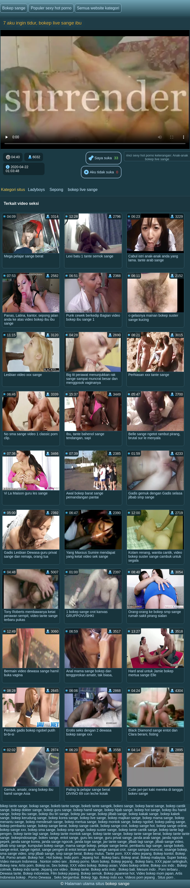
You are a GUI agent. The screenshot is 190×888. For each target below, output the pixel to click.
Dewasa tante (10, 873)
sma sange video (13, 854)
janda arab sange (147, 838)
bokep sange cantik (84, 826)
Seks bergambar (66, 877)
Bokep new (8, 865)
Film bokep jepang (65, 873)
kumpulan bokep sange (46, 846)
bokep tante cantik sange (138, 830)
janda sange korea (25, 842)
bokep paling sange (170, 822)
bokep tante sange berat (142, 834)
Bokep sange (13, 8)
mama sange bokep (81, 846)
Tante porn (114, 854)
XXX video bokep (83, 865)
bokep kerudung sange (29, 818)
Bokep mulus (94, 854)
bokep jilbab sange (112, 814)
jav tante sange (115, 842)
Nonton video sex (54, 861)
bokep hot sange (147, 810)
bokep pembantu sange (18, 826)
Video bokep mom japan (155, 873)
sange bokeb (174, 846)
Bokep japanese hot (119, 873)
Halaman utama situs (84, 883)
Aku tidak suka (99, 172)
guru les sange (91, 838)
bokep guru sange (57, 810)
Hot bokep (54, 857)
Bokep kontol (163, 854)
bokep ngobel (142, 822)
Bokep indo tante (26, 869)
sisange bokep (176, 850)
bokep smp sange (71, 830)
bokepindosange (24, 838)
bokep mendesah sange (44, 822)
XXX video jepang (137, 854)
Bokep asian (108, 865)
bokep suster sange (101, 830)
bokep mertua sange (80, 822)
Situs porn (166, 877)
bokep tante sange (107, 834)
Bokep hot (36, 857)
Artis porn (26, 865)
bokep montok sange (114, 822)
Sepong (56, 189)
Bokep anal (130, 857)
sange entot (9, 850)
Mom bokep (100, 861)
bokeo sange (123, 806)
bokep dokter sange (26, 810)
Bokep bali (127, 869)
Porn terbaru (169, 869)
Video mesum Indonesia (19, 861)
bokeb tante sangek (96, 806)
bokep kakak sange (144, 814)
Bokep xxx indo (163, 865)
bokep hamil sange (88, 810)
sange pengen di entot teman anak (68, 850)
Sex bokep (60, 865)
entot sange (69, 838)
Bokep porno (79, 861)
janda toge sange (88, 842)
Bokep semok (91, 873)
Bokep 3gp (89, 877)
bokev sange (48, 838)
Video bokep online (134, 865)
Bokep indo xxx (111, 877)
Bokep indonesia (36, 873)
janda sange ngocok (57, 842)
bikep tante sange (13, 806)
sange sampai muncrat (145, 850)
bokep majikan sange (124, 818)
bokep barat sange (149, 806)
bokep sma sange (41, 830)
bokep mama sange (157, 818)
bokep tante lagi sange (31, 834)
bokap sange (39, 806)
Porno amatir (16, 857)
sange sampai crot (111, 850)
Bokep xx (42, 865)
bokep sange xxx (13, 830)
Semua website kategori (98, 8)
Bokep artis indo (104, 869)
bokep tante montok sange (70, 834)
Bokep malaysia (153, 857)
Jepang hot (91, 857)
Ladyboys (36, 189)
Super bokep (177, 857)
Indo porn (72, 857)
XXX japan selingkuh (171, 861)
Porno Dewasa (40, 877)
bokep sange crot (113, 826)
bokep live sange (82, 189)
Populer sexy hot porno (51, 8)
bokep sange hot (142, 826)
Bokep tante (80, 869)
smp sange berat (69, 854)
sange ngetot (30, 850)
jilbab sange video (169, 842)
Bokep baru (110, 857)
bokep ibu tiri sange (54, 814)
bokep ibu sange (24, 814)
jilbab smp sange (13, 846)
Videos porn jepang (140, 877)
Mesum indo (147, 869)
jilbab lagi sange (141, 842)
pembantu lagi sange (146, 846)
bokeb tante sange (65, 806)
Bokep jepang (122, 861)
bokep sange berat (52, 826)
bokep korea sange (63, 818)
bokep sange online (172, 826)
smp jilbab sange (41, 854)
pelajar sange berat (113, 846)
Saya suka (100, 158)
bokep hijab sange (118, 810)
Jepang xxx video (55, 869)
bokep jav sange (83, 814)
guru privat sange (118, 838)
